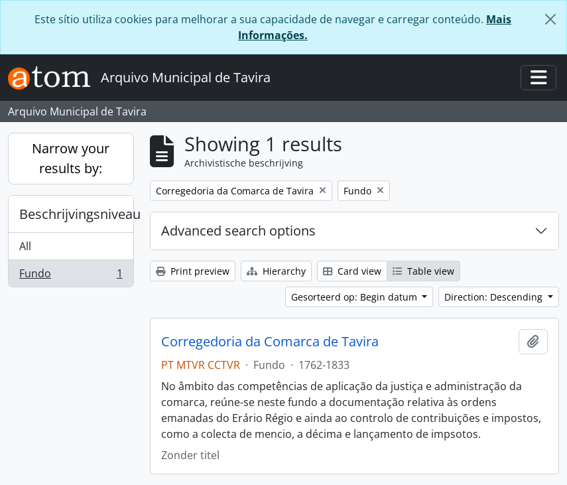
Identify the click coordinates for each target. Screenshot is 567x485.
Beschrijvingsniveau (76, 214)
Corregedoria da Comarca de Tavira (270, 342)
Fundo (71, 276)
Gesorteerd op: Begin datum (355, 297)
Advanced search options (238, 231)
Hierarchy (276, 271)
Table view (423, 271)
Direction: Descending (494, 297)
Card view (352, 271)
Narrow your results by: (70, 158)
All (25, 246)
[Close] (550, 19)
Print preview (192, 271)
